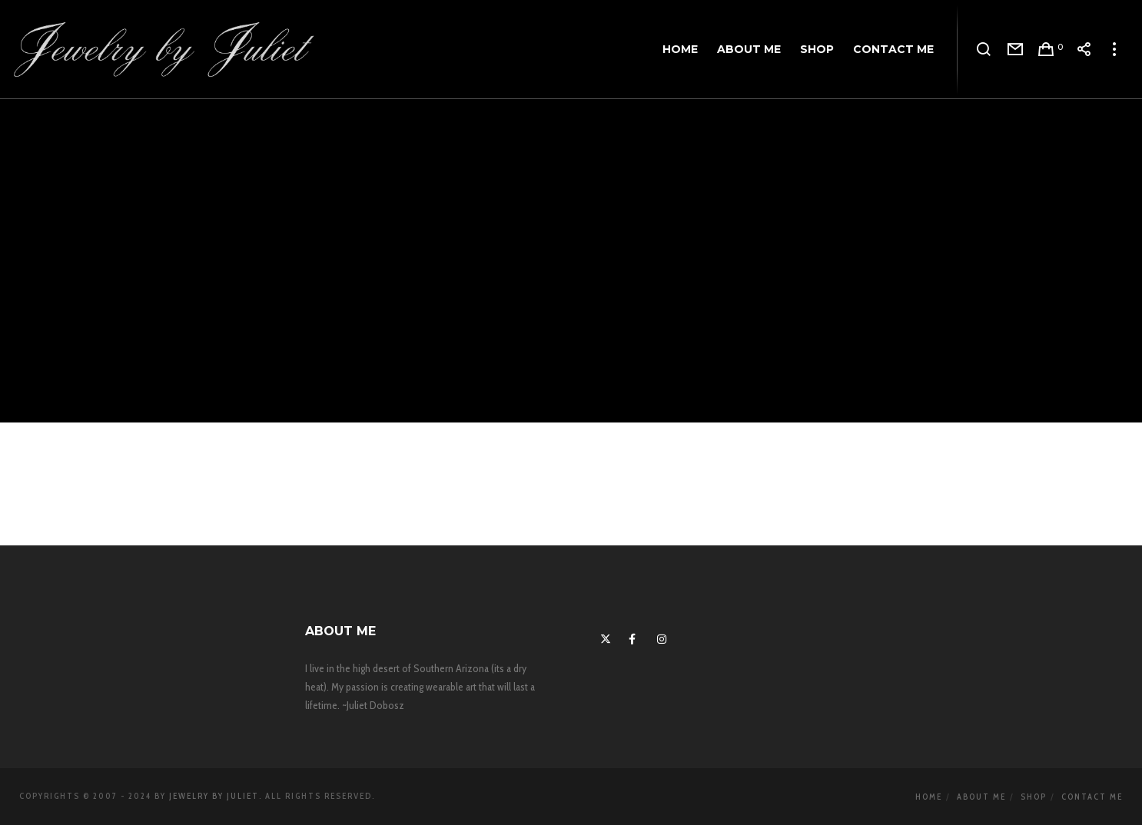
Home (928, 796)
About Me (981, 796)
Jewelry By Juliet (214, 795)
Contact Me (1092, 796)
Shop (1034, 796)
